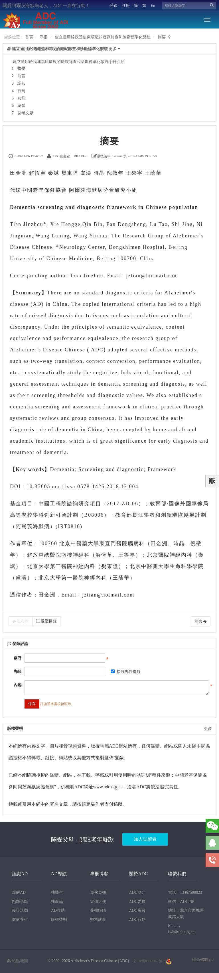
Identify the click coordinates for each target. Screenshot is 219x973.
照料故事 (98, 919)
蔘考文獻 (25, 113)
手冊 (44, 37)
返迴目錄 (46, 621)
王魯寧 (134, 173)
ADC (97, 350)
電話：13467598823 (185, 892)
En (153, 5)
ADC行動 (137, 919)
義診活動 (20, 910)
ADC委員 (137, 901)
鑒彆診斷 (20, 901)
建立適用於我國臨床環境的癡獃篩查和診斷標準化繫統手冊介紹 (69, 62)
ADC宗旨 (137, 910)
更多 (208, 728)
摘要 (162, 37)
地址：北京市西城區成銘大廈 (186, 913)
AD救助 (58, 910)
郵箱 (18, 671)
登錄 (113, 5)
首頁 (29, 37)
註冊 (126, 5)
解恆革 (37, 173)
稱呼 (18, 658)
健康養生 (20, 919)
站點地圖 (17, 961)
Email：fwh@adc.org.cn (181, 928)
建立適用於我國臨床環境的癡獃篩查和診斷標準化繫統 (103, 37)
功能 (21, 98)
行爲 (21, 91)
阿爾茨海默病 (86, 190)
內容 (18, 685)
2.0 (203, 960)
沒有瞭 (20, 621)
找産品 (57, 901)
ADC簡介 (137, 892)
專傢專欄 (98, 892)
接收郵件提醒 (126, 671)
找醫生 (57, 892)
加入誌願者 (145, 839)
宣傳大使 (98, 901)
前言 (21, 76)
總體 (21, 105)
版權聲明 (59, 919)
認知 (21, 83)
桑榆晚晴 (98, 910)
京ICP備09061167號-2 (149, 961)
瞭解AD (19, 892)
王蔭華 (153, 173)
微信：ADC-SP (181, 901)
